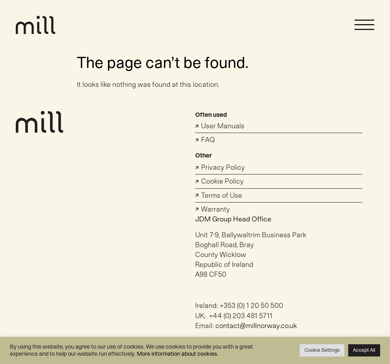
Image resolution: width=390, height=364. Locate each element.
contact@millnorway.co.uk (256, 326)
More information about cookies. (177, 354)
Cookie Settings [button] (322, 350)
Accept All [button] (364, 350)
